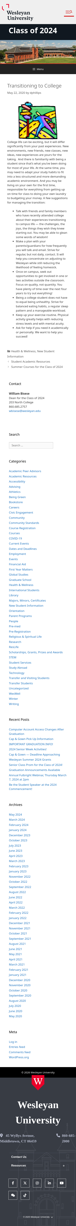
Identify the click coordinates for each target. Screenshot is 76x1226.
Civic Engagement (21, 512)
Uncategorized (19, 688)
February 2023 (18, 866)
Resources (18, 1165)
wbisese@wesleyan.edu (25, 411)
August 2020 (17, 1001)
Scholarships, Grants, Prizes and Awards (36, 652)
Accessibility (17, 481)
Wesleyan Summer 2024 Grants (30, 759)
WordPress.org (19, 1057)
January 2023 (18, 871)
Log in (13, 1042)
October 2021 (18, 933)
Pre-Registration (20, 631)
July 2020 (15, 1006)
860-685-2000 (69, 1138)
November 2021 (19, 928)
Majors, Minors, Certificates (27, 600)
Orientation (17, 611)
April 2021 (16, 959)
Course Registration (22, 528)
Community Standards (24, 523)
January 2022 (18, 918)
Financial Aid (17, 564)
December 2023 (19, 835)
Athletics (14, 492)
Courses (14, 533)
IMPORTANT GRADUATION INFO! (31, 744)
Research (15, 642)
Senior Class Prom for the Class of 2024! (35, 765)
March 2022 (17, 908)
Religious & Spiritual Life (25, 637)
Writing (14, 704)
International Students (24, 590)
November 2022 (19, 877)
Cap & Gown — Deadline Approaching (34, 754)
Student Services (20, 662)
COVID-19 (15, 538)
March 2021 (17, 964)
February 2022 (18, 913)
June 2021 (15, 949)
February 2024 (18, 825)
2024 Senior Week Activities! (28, 749)
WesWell (14, 694)
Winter (13, 699)
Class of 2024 (33, 30)
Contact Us (18, 1157)
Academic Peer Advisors (25, 471)
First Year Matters (21, 569)
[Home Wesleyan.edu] (38, 1082)
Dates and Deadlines (23, 549)
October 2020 (18, 990)
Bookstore (16, 502)
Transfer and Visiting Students (29, 678)
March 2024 (17, 820)
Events (13, 559)
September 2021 (20, 939)
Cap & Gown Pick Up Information (31, 739)
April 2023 (16, 856)
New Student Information (26, 605)
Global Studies (18, 574)
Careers (14, 507)
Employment (17, 554)
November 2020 (19, 985)
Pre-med (14, 626)
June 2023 (15, 851)
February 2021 (18, 970)
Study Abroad (18, 668)
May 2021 (15, 954)
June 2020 (15, 1011)
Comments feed (19, 1052)
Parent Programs (20, 616)
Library (13, 595)
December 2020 (19, 980)
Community (17, 518)
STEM (12, 657)
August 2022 (17, 892)
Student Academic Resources (30, 361)
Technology (16, 673)
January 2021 (18, 975)
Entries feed (17, 1047)
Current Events (19, 543)
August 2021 (17, 944)
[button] (69, 12)
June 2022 (15, 897)
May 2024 (15, 814)
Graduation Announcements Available (34, 770)
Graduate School (20, 580)
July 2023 (15, 845)
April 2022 (16, 902)
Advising (14, 487)
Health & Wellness (23, 351)
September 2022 (20, 887)
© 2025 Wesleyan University (38, 1217)
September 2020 (20, 995)
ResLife (14, 647)
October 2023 (18, 840)
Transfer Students (21, 683)
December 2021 (19, 923)
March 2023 (17, 861)
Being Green (17, 497)
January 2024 (18, 830)
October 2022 (18, 882)
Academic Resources (23, 476)
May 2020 (15, 1016)
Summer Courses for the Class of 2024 (37, 367)
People (13, 621)
